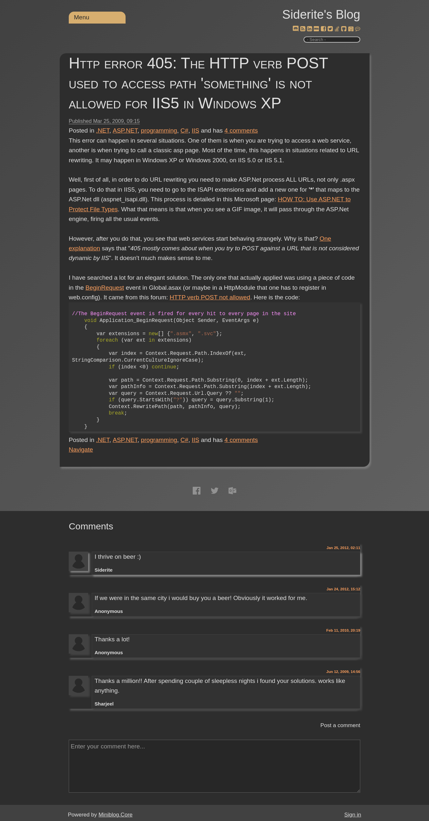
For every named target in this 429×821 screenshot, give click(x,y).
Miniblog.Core (115, 815)
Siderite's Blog (321, 14)
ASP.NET (125, 130)
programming (159, 130)
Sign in (352, 815)
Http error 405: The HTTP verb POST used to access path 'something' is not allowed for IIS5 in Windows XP (198, 83)
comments (241, 130)
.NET (102, 130)
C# (184, 130)
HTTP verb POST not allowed (210, 297)
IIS (195, 130)
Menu (81, 17)
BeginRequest (105, 287)
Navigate (81, 449)
